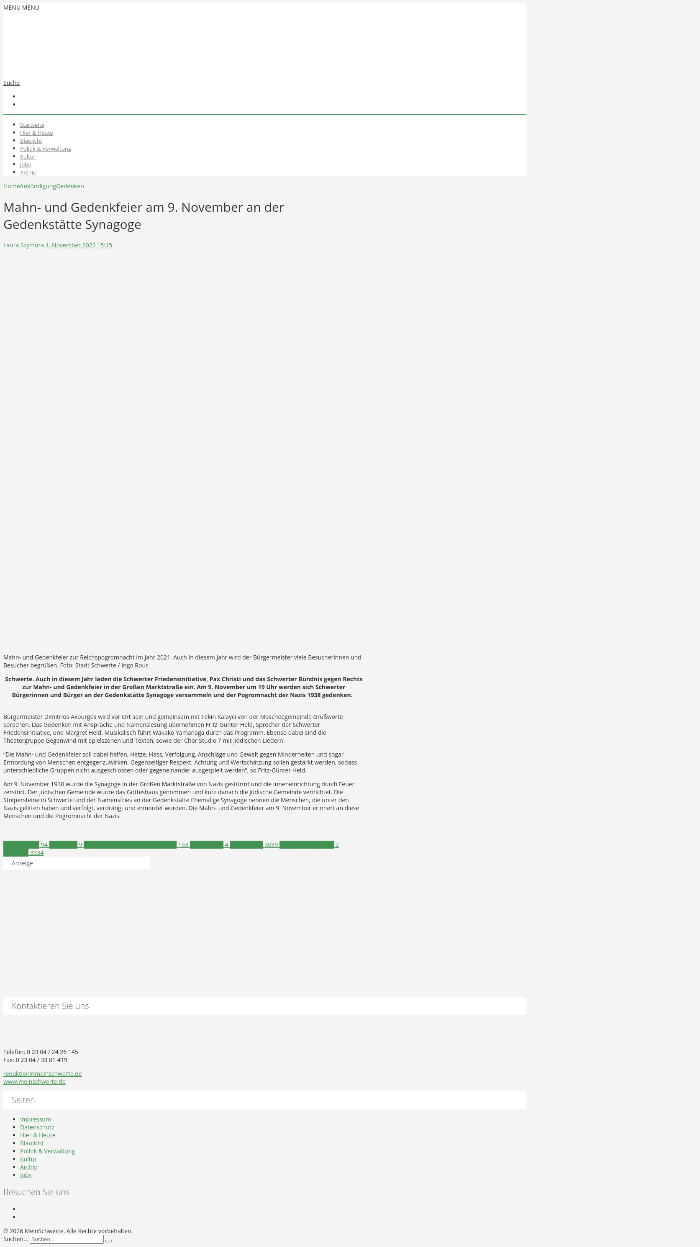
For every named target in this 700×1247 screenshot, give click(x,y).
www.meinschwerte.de (34, 1081)
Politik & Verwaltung (45, 148)
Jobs (25, 164)
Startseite (32, 124)
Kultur (28, 156)
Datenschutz (37, 1127)
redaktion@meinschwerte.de (42, 1074)
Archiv (28, 172)
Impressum (35, 1119)
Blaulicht (31, 140)
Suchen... (15, 1239)
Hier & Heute (36, 132)
